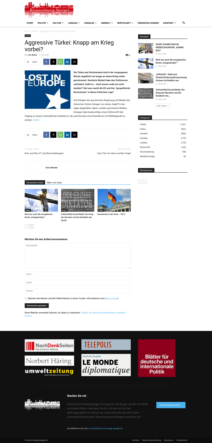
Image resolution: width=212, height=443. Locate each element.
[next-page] (31, 226)
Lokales (74, 22)
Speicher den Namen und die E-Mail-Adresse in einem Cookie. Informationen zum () (73, 298)
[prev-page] (27, 226)
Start (30, 22)
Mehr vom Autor (54, 182)
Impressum (168, 440)
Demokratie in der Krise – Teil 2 (111, 214)
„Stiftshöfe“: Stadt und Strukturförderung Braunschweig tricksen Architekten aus (171, 77)
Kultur (58, 22)
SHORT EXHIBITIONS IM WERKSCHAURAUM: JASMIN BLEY (169, 47)
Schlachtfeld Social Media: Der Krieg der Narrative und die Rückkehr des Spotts (77, 217)
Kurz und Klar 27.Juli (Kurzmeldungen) (44, 153)
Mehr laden (163, 105)
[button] (183, 23)
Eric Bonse (32, 55)
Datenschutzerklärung (151, 440)
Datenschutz (112, 298)
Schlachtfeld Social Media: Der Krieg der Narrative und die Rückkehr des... (170, 93)
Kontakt (169, 22)
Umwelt (107, 22)
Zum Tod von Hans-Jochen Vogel (114, 153)
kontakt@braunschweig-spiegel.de (106, 428)
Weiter (36, 120)
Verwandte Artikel (35, 182)
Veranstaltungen (148, 22)
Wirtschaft (125, 22)
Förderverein (181, 440)
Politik (42, 22)
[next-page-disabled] (145, 182)
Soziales (90, 22)
